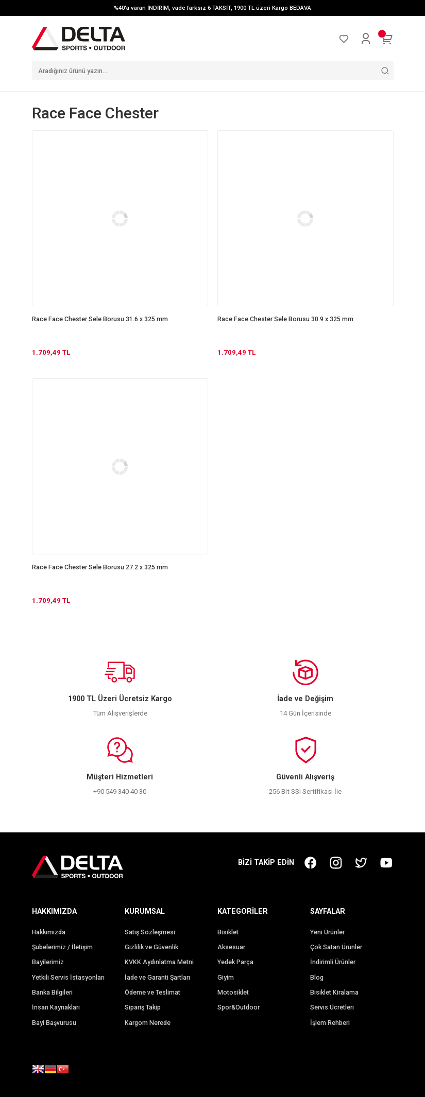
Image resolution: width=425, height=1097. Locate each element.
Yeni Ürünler (327, 932)
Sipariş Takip (143, 1007)
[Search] (213, 70)
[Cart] (387, 38)
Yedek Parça (235, 962)
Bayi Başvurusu (54, 1022)
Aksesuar (231, 947)
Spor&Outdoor (238, 1007)
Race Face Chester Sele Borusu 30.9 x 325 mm (285, 319)
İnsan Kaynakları (56, 1007)
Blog (317, 977)
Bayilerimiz (48, 962)
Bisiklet (228, 932)
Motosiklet (233, 992)
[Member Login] (366, 38)
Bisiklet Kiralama (334, 992)
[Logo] (79, 38)
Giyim (225, 977)
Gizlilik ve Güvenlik (151, 947)
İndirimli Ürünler (332, 962)
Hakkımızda (48, 932)
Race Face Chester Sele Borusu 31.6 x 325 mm (100, 319)
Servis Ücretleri (332, 1007)
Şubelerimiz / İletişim (62, 947)
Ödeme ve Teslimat (152, 992)
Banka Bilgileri (52, 992)
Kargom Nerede (148, 1022)
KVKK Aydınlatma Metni (159, 962)
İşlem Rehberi (330, 1022)
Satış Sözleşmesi (150, 932)
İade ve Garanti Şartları (157, 977)
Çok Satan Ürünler (336, 947)
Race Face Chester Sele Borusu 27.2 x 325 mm (100, 567)
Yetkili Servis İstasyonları (68, 977)
